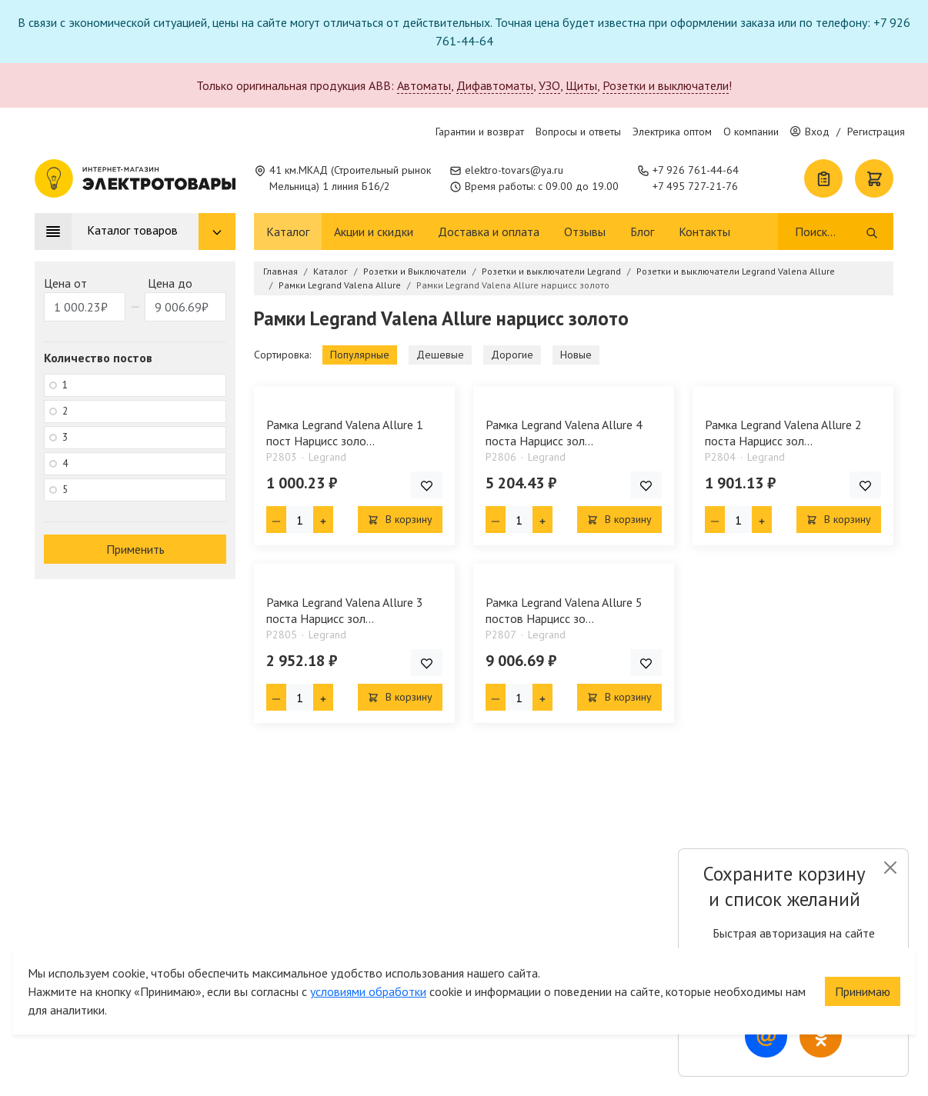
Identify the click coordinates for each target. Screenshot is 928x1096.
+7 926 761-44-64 (696, 170)
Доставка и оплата (488, 231)
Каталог (287, 231)
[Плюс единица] (323, 519)
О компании (751, 131)
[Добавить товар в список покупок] (426, 484)
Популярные (359, 354)
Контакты (704, 231)
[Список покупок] (823, 178)
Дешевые (440, 354)
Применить (135, 549)
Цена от (65, 283)
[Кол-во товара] (299, 519)
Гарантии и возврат (480, 131)
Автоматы (424, 85)
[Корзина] (874, 178)
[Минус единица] (276, 519)
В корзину (400, 519)
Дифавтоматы (494, 85)
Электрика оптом (672, 131)
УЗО (549, 85)
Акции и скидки (373, 231)
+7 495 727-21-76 (695, 186)
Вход (810, 131)
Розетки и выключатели (666, 85)
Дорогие (512, 354)
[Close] (890, 867)
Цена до (170, 283)
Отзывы (585, 231)
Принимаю (862, 986)
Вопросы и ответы (578, 131)
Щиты (581, 85)
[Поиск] (829, 231)
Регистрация (876, 131)
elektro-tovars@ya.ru (514, 170)
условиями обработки (368, 986)
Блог (642, 231)
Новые (576, 354)
